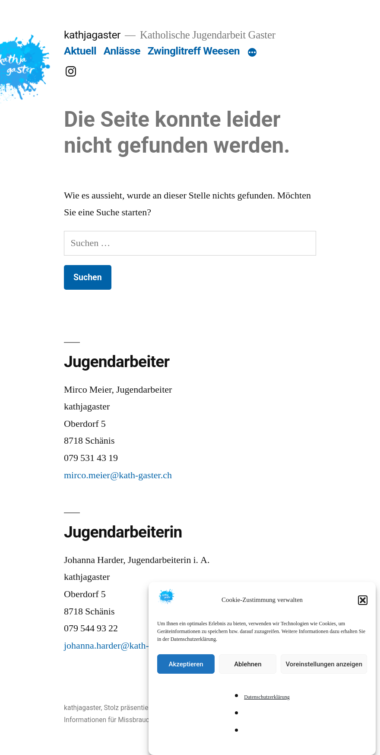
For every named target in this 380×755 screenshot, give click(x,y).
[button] (362, 603)
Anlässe (122, 51)
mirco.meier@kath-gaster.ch (118, 475)
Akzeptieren (186, 668)
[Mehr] (252, 53)
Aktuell (80, 51)
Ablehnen (247, 668)
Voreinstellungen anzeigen (323, 668)
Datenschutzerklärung (266, 701)
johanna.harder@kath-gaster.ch (123, 646)
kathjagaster (92, 35)
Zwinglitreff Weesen (194, 51)
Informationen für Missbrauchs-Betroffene (127, 720)
